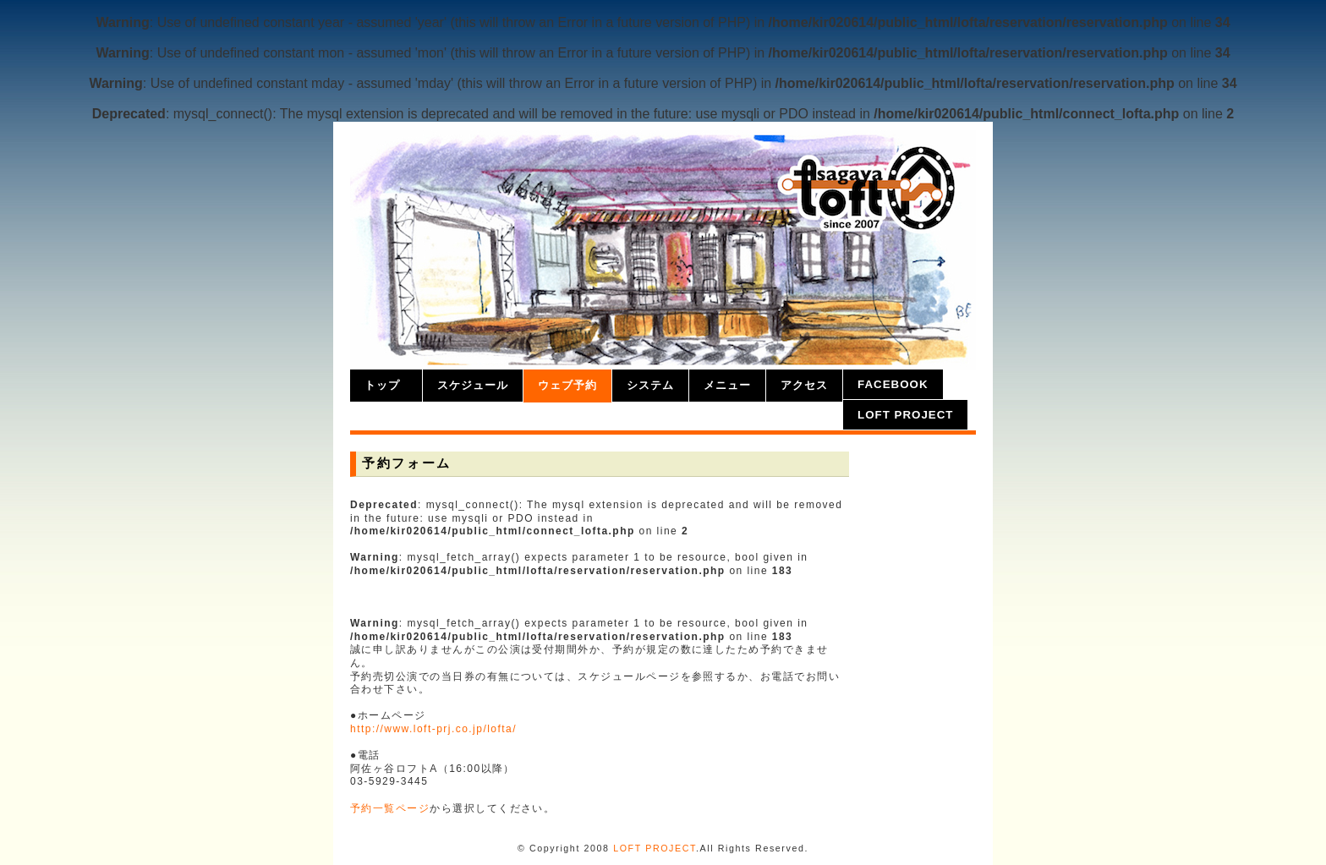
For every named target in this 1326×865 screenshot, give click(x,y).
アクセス (804, 385)
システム (650, 385)
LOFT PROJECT (905, 414)
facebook (893, 384)
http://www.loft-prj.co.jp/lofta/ (433, 729)
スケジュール (472, 385)
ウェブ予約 (567, 385)
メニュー (727, 385)
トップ (382, 385)
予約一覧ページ (390, 808)
